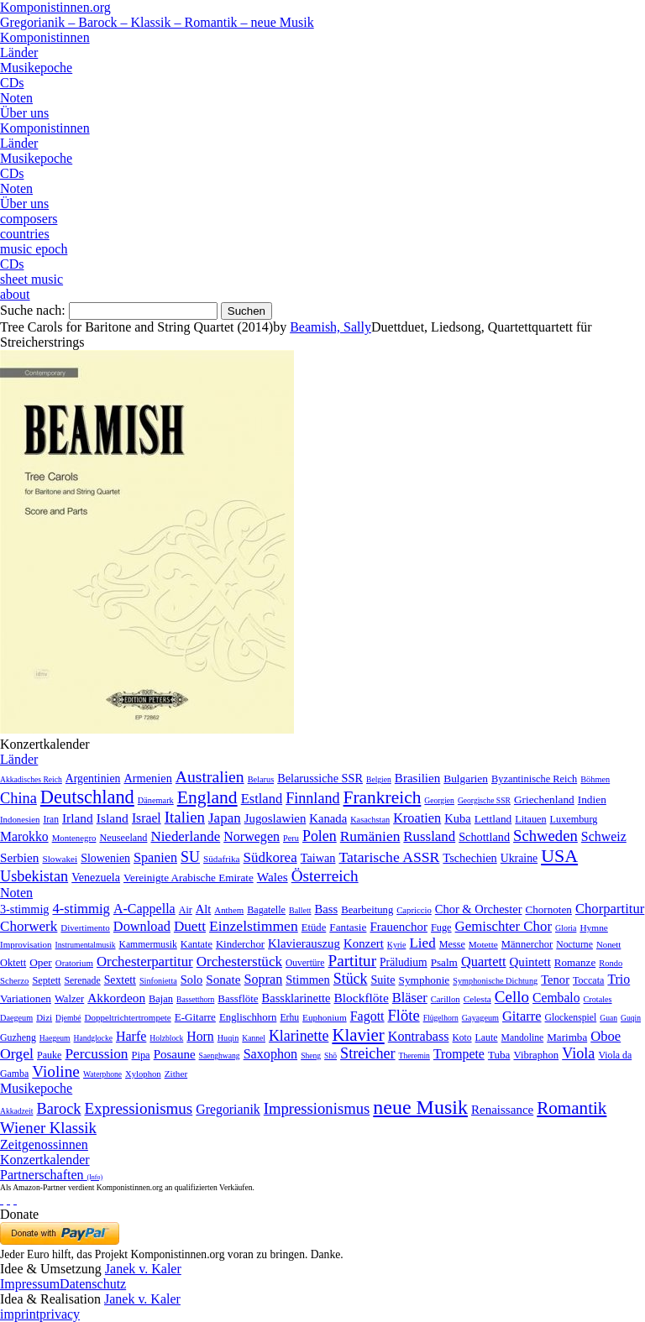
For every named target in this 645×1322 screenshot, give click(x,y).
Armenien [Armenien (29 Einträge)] (147, 778)
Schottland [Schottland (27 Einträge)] (484, 837)
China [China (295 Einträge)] (18, 798)
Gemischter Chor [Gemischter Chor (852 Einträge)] (503, 926)
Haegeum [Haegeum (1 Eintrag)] (55, 1037)
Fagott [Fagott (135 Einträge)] (367, 1016)
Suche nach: (33, 310)
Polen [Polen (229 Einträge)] (319, 836)
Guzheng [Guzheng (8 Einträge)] (18, 1037)
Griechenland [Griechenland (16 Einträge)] (544, 799)
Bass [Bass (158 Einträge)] (326, 909)
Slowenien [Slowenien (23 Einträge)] (105, 858)
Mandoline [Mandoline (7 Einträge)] (522, 1037)
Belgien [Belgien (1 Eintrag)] (378, 779)
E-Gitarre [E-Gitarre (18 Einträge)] (195, 1017)
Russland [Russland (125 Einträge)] (429, 836)
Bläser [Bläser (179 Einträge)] (409, 998)
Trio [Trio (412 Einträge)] (618, 979)
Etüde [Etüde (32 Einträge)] (314, 927)
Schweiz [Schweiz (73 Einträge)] (604, 836)
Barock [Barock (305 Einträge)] (58, 1108)
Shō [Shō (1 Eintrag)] (330, 1055)
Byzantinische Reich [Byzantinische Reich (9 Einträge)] (534, 779)
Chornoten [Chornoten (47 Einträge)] (548, 909)
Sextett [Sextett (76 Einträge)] (120, 980)
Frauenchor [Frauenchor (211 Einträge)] (398, 926)
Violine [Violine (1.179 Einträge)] (56, 1071)
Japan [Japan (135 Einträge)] (224, 818)
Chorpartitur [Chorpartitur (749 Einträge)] (609, 909)
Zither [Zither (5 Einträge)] (176, 1074)
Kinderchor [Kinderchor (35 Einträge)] (240, 944)
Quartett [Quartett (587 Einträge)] (483, 961)
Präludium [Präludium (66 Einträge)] (403, 962)
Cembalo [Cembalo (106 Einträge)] (555, 997)
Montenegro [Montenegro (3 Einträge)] (74, 838)
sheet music (31, 279)
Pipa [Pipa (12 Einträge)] (141, 1055)
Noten (16, 98)
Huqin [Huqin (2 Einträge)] (228, 1037)
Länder (19, 52)
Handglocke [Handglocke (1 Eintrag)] (93, 1037)
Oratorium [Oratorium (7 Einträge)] (74, 963)
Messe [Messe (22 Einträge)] (452, 944)
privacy (59, 1314)
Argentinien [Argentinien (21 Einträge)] (93, 778)
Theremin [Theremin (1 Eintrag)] (414, 1055)
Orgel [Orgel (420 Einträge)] (17, 1053)
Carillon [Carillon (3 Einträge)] (445, 999)
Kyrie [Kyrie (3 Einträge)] (396, 944)
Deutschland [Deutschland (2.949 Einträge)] (87, 796)
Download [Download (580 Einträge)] (141, 926)
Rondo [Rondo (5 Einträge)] (610, 963)
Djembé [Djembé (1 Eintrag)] (68, 1017)
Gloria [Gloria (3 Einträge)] (565, 928)
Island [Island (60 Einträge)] (112, 818)
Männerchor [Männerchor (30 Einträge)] (527, 944)
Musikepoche (36, 67)
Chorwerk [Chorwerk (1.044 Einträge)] (28, 926)
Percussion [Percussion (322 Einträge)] (96, 1054)
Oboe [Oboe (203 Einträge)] (605, 1036)
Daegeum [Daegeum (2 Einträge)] (16, 1017)
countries (25, 234)
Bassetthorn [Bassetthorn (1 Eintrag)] (195, 999)
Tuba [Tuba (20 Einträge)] (499, 1054)
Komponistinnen (45, 37)
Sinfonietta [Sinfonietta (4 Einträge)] (158, 980)
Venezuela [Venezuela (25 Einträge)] (95, 877)
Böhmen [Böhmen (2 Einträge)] (595, 779)
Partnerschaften (51, 1175)
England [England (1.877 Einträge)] (207, 797)
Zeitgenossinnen (44, 1144)
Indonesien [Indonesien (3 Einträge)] (19, 819)
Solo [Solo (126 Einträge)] (191, 979)
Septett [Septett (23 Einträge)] (46, 980)
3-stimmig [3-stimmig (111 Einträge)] (24, 909)
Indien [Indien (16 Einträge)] (592, 799)
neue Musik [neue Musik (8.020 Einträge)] (420, 1107)
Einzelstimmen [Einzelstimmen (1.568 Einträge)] (253, 925)
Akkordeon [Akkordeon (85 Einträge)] (116, 997)
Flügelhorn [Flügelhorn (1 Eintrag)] (441, 1017)
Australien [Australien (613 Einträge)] (210, 776)
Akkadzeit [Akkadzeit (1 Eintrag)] (16, 1111)
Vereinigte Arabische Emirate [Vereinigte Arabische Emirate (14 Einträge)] (188, 877)
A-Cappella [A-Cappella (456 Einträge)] (144, 908)
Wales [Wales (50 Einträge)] (272, 877)
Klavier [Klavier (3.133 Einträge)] (358, 1034)
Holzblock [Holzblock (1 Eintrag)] (166, 1037)
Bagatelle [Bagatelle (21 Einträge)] (266, 910)
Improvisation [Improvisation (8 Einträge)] (26, 944)
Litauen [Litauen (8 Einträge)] (530, 819)
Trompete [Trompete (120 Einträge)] (459, 1054)
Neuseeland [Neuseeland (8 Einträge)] (123, 838)
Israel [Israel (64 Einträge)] (146, 818)
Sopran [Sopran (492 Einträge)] (263, 979)
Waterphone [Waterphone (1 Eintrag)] (102, 1074)
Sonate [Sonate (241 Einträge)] (223, 979)
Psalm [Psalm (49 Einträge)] (444, 962)
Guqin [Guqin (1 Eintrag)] (631, 1017)
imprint (19, 1314)
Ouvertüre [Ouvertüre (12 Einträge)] (305, 963)
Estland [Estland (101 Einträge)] (262, 799)
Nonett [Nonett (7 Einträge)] (608, 944)
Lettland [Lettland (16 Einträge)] (493, 819)
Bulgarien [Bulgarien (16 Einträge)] (465, 778)
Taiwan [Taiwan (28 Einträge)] (318, 858)
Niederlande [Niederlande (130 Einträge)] (185, 836)
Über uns (24, 113)
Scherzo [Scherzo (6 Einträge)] (14, 980)
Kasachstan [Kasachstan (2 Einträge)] (370, 819)
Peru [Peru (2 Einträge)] (291, 838)
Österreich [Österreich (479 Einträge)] (325, 876)
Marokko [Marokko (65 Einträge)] (24, 836)
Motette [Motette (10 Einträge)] (483, 944)
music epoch (33, 249)
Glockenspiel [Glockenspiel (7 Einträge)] (571, 1017)
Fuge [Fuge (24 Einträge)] (441, 927)
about (15, 294)
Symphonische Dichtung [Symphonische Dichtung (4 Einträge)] (495, 980)
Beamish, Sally (330, 327)
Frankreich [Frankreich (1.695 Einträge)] (382, 797)
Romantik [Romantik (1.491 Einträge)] (571, 1108)
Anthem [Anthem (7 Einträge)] (229, 910)
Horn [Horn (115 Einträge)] (199, 1036)
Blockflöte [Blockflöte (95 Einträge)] (360, 997)
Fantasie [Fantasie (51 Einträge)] (347, 927)
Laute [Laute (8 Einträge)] (486, 1037)
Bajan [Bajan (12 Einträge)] (161, 999)
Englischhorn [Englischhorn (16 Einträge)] (248, 1017)
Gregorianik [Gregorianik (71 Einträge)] (228, 1109)
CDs (12, 83)
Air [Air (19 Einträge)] (185, 910)
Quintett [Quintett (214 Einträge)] (530, 962)
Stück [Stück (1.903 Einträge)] (350, 978)
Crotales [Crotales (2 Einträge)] (598, 999)
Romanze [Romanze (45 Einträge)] (574, 962)
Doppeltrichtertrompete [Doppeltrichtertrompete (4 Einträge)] (127, 1017)
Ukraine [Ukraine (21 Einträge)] (519, 858)
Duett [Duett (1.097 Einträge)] (190, 926)
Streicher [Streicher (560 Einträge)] (368, 1053)
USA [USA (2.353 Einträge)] (559, 855)
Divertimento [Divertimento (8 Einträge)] (85, 927)
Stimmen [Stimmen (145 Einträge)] (308, 979)
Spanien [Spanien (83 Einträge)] (155, 857)
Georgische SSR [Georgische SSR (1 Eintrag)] (484, 800)
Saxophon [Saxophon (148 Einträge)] (271, 1054)
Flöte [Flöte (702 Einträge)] (404, 1015)
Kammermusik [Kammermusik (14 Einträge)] (148, 944)
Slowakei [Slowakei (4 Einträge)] (59, 859)
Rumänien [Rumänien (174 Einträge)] (370, 836)
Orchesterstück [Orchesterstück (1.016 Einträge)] (239, 961)
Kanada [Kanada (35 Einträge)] (328, 818)
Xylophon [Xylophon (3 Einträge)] (143, 1074)
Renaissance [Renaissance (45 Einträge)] (502, 1109)
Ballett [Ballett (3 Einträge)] (300, 910)
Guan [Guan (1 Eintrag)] (608, 1017)
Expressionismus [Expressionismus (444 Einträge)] (138, 1108)
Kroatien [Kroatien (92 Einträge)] (417, 818)
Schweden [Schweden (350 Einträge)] (545, 835)
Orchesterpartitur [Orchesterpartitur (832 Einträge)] (145, 961)
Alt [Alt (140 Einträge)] (204, 909)
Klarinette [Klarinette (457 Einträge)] (298, 1035)
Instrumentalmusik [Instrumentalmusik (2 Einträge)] (85, 944)
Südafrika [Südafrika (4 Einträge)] (221, 859)
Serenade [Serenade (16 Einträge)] (82, 980)
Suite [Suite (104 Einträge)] (382, 979)
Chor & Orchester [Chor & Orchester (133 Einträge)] (478, 909)
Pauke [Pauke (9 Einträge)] (49, 1055)
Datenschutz (93, 1284)
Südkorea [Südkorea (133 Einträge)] (270, 857)
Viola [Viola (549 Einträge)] (578, 1053)
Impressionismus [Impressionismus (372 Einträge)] (317, 1108)
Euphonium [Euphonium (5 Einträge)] (324, 1017)
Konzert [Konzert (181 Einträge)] (363, 943)
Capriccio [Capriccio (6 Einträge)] (414, 910)
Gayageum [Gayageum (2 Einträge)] (480, 1017)
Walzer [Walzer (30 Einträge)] (69, 999)
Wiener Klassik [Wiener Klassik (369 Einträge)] (48, 1128)
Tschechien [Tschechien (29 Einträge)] (469, 858)
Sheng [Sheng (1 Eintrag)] (311, 1055)
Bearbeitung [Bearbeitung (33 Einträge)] (367, 910)
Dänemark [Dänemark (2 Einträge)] (156, 800)
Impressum (30, 1284)
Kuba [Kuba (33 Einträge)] (457, 818)
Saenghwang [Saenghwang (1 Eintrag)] (219, 1055)
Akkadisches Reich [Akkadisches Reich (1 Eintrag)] (31, 779)
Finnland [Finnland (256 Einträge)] (312, 798)
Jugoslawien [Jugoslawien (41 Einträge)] (275, 818)
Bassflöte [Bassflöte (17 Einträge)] (238, 998)
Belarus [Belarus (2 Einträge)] (261, 779)
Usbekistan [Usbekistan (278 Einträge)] (34, 876)
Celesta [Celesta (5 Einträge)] (477, 999)
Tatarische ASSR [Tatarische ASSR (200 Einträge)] (388, 857)
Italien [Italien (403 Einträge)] (185, 817)
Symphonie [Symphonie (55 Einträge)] (424, 980)
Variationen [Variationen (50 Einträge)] (25, 998)
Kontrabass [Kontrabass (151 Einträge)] (418, 1036)
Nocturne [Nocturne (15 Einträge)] (574, 944)
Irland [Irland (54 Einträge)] (77, 818)
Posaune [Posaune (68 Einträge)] (175, 1054)
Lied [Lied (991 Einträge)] (422, 943)
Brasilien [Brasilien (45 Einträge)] (417, 778)
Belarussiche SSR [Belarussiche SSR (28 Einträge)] (320, 778)
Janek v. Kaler (143, 1269)
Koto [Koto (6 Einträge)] (462, 1037)
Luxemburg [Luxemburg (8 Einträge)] (574, 819)
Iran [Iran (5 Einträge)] (51, 819)
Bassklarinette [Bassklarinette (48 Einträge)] (296, 998)
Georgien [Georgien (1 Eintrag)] (439, 800)
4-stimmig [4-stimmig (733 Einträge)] (80, 909)
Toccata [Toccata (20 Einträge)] (588, 980)
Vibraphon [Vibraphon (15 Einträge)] (535, 1055)
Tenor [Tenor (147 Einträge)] (555, 979)
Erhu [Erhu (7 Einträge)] (289, 1017)
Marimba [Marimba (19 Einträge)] (567, 1037)
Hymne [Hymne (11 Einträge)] (593, 927)
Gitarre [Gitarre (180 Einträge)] (522, 1016)
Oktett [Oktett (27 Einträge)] (13, 963)
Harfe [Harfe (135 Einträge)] (131, 1036)
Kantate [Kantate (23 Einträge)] (196, 944)
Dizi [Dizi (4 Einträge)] (44, 1017)
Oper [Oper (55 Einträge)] (40, 962)
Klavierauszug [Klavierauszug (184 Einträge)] (304, 943)
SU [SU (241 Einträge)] (190, 857)
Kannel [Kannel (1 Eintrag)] (253, 1037)
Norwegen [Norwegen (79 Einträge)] (251, 836)
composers (28, 219)
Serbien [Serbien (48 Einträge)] (19, 857)
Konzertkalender (45, 1159)
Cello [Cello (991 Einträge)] (512, 997)
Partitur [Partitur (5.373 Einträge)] (352, 960)
